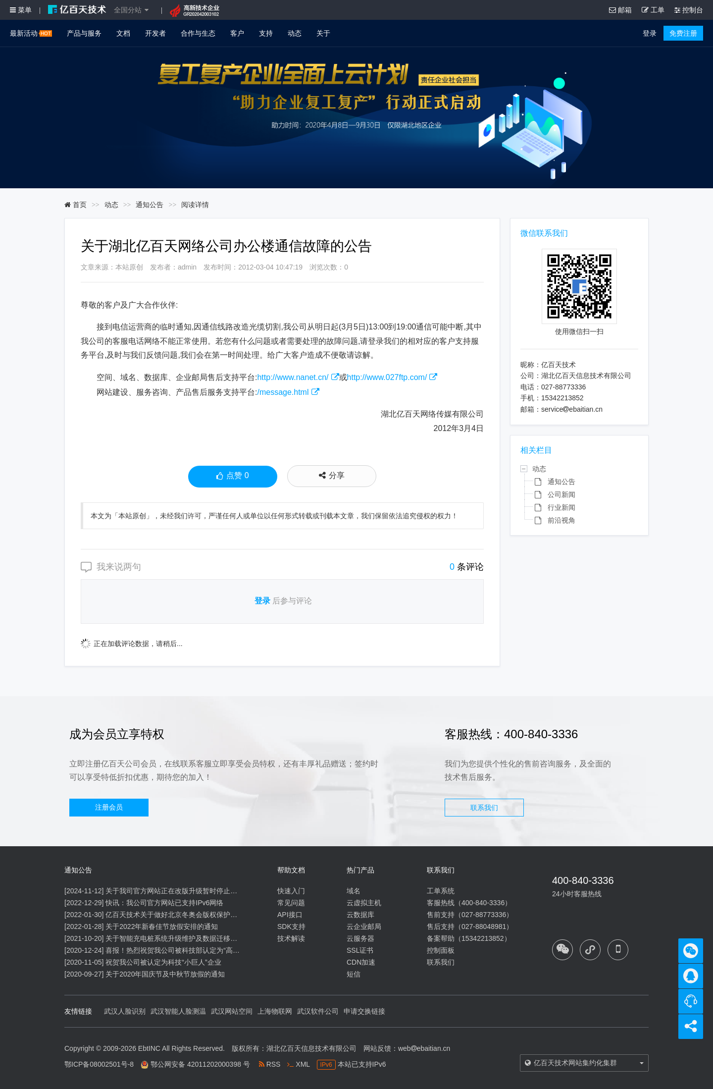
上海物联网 (274, 1011)
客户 (237, 33)
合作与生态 (198, 33)
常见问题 (291, 903)
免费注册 (683, 33)
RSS (270, 1064)
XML (298, 1064)
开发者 (155, 33)
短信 (353, 974)
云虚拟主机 (364, 903)
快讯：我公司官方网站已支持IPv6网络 (164, 903)
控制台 (688, 10)
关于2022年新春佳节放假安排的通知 (161, 926)
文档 (123, 33)
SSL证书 (360, 950)
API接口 (290, 915)
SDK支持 (291, 926)
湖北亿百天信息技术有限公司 (311, 1048)
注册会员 (109, 807)
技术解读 (291, 938)
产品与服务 (84, 33)
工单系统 (441, 891)
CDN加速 (361, 962)
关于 (323, 33)
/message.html (282, 392)
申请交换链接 (364, 1011)
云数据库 (360, 915)
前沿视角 (561, 520)
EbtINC (149, 1048)
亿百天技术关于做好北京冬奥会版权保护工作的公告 (185, 915)
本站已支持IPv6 (351, 1064)
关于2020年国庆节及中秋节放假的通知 (165, 974)
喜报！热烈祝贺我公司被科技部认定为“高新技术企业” (187, 950)
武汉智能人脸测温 (178, 1011)
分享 (332, 475)
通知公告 (149, 205)
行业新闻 (561, 507)
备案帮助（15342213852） (469, 938)
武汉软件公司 (318, 1011)
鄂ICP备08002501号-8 (99, 1064)
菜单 (21, 10)
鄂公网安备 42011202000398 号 (200, 1064)
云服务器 (360, 938)
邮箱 (620, 10)
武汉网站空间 (232, 1011)
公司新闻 (561, 494)
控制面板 (441, 950)
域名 (353, 891)
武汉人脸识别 (125, 1011)
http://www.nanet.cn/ (292, 377)
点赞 (232, 476)
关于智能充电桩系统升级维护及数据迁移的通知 (178, 938)
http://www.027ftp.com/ (387, 377)
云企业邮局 (364, 926)
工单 (653, 10)
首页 (75, 205)
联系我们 (484, 808)
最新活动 (31, 33)
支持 (266, 33)
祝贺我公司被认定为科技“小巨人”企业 (163, 962)
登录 (650, 33)
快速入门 (291, 891)
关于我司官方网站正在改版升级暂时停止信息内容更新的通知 (199, 891)
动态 (295, 33)
